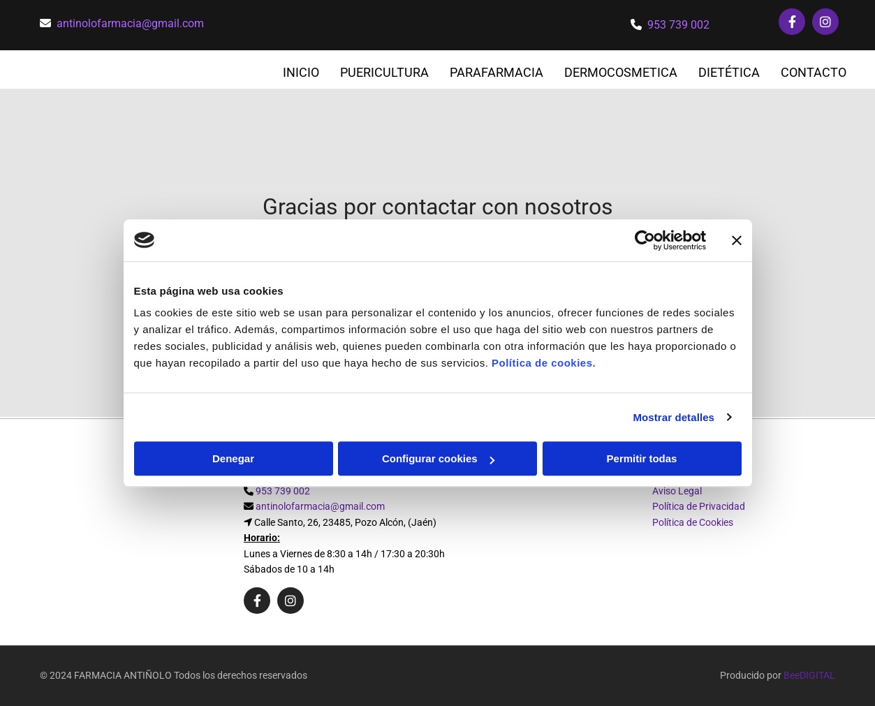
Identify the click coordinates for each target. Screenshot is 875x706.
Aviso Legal (677, 491)
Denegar (233, 458)
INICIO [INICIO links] (301, 72)
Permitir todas (642, 458)
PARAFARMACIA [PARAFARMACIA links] (496, 72)
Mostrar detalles (673, 417)
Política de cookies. (544, 363)
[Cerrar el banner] (737, 240)
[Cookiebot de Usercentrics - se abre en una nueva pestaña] (645, 240)
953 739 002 (678, 24)
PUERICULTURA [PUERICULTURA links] (384, 72)
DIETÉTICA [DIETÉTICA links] (729, 72)
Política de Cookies (692, 522)
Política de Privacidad (698, 506)
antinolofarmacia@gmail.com (130, 23)
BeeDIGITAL (809, 675)
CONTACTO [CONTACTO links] (813, 72)
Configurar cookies (438, 458)
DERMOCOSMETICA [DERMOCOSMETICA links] (620, 72)
